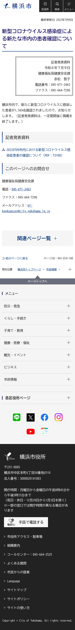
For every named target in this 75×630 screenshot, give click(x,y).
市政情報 (51, 269)
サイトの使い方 (18, 607)
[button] (45, 6)
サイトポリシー (18, 599)
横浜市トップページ (29, 269)
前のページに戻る (17, 258)
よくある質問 (16, 563)
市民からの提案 (18, 572)
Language (13, 581)
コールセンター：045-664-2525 (29, 554)
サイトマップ (16, 590)
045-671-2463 (21, 189)
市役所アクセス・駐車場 (24, 536)
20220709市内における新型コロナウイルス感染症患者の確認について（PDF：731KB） (38, 152)
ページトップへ (37, 281)
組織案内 (13, 545)
